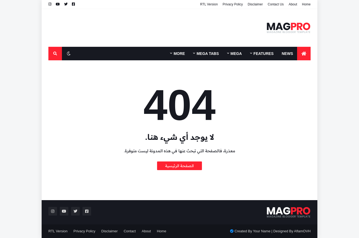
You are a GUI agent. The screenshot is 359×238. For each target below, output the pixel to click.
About (293, 4)
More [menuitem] (179, 53)
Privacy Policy (233, 4)
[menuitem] (304, 53)
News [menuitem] (287, 53)
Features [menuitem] (264, 53)
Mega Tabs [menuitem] (208, 53)
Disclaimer (255, 4)
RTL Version (209, 4)
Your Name (262, 231)
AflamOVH (302, 231)
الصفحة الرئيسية (179, 166)
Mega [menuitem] (236, 53)
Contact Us (276, 4)
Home (306, 4)
